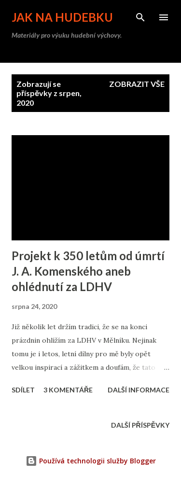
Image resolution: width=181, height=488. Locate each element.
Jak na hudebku (62, 17)
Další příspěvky (140, 425)
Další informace (138, 390)
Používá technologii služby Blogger (91, 460)
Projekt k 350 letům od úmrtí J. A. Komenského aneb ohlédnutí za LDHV (88, 271)
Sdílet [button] (23, 390)
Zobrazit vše (137, 83)
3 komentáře (68, 390)
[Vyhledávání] (140, 17)
